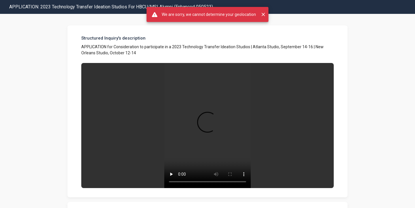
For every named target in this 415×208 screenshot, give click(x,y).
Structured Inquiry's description (113, 38)
